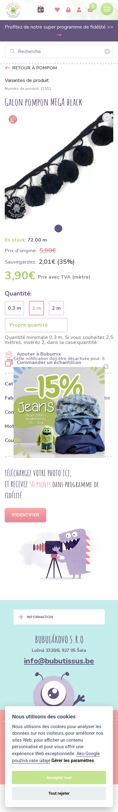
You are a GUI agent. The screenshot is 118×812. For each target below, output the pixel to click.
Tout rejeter (59, 793)
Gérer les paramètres (72, 760)
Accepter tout (59, 777)
